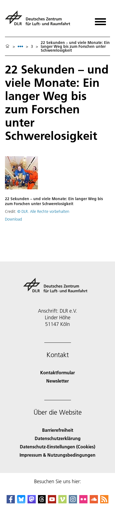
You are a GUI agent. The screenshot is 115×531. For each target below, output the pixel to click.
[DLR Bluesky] (21, 501)
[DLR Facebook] (11, 501)
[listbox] (20, 46)
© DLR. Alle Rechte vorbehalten (43, 211)
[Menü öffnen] (100, 19)
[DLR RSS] (104, 501)
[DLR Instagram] (73, 501)
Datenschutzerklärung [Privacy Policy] (58, 438)
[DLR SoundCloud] (94, 501)
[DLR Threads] (42, 501)
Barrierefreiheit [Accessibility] (57, 430)
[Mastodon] (32, 501)
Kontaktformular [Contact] (57, 372)
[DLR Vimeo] (62, 501)
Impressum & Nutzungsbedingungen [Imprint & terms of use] (57, 455)
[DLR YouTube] (52, 501)
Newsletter (57, 381)
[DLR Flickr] (83, 501)
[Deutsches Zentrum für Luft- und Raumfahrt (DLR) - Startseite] (40, 20)
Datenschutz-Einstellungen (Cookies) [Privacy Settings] (57, 446)
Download (13, 219)
